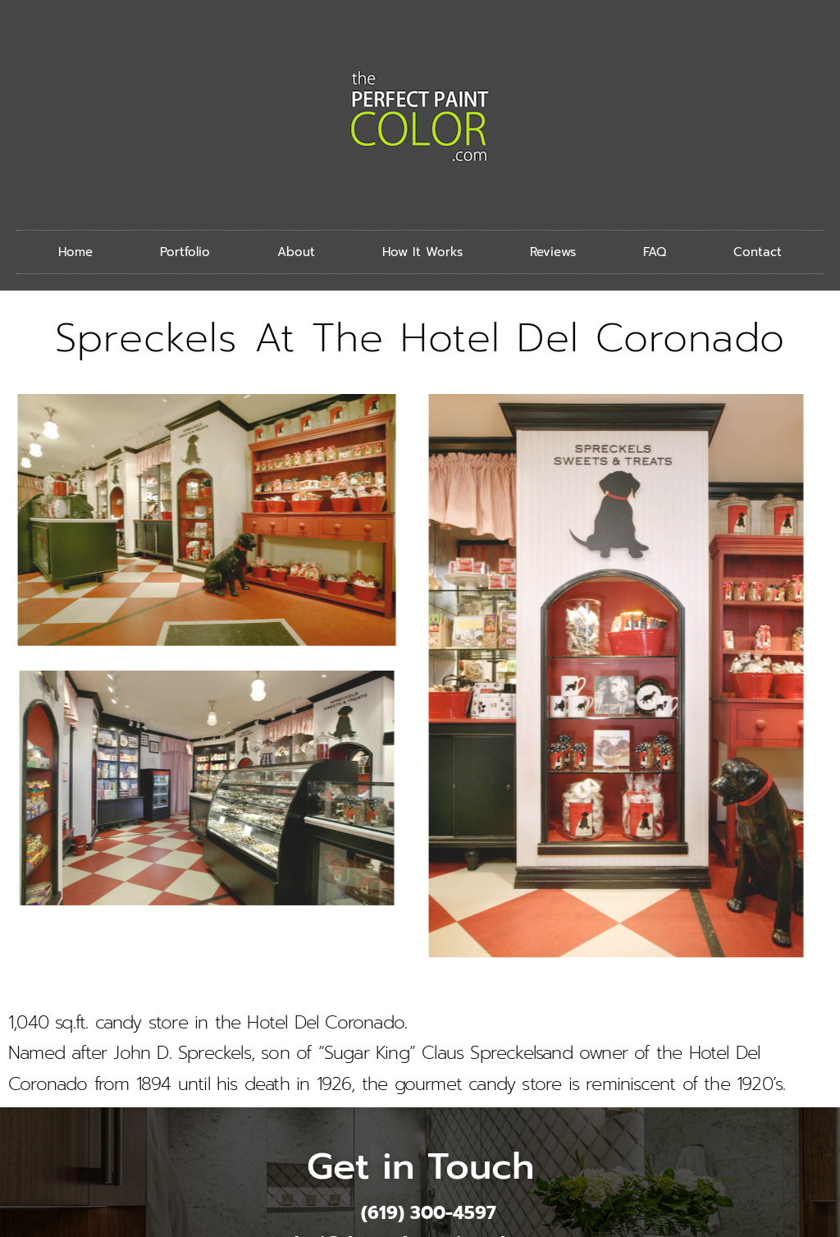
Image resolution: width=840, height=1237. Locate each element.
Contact (757, 252)
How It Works (422, 252)
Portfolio (185, 252)
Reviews (553, 252)
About (296, 252)
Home (75, 252)
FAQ (654, 252)
